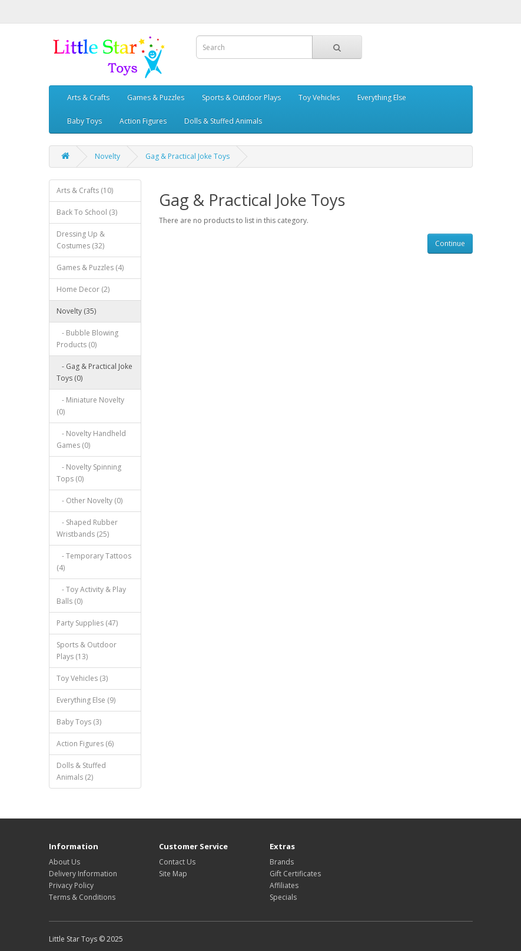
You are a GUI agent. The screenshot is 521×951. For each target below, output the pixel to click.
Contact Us (177, 862)
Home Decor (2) (83, 289)
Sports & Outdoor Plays (241, 97)
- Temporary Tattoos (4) (94, 562)
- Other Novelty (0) (89, 501)
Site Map (173, 874)
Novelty (107, 156)
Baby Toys (84, 121)
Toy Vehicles (319, 97)
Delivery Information (83, 874)
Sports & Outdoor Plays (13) (87, 650)
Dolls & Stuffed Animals (223, 121)
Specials (283, 897)
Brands (282, 862)
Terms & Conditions (82, 897)
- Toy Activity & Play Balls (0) (91, 595)
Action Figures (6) (85, 744)
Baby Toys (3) (79, 722)
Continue (450, 243)
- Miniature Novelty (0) (90, 406)
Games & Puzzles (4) (90, 267)
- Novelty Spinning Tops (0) (89, 473)
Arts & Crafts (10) (85, 190)
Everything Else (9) (86, 700)
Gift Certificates (295, 874)
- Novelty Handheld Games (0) (91, 439)
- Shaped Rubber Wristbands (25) (87, 528)
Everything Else (381, 97)
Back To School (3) (87, 212)
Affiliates (284, 885)
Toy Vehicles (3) (82, 678)
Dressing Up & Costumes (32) (81, 240)
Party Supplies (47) (87, 623)
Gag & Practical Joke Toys (187, 156)
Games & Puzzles (155, 97)
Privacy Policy (71, 885)
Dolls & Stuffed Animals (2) (81, 771)
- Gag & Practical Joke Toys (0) (94, 372)
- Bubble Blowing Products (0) (87, 339)
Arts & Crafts (88, 97)
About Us (64, 862)
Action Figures (143, 121)
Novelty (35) (76, 311)
